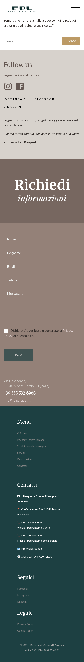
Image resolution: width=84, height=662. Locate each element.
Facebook (22, 588)
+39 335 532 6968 (32, 522)
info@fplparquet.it (31, 548)
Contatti (22, 465)
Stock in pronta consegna (31, 446)
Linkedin (22, 601)
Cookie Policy (25, 630)
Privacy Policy (25, 624)
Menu (75, 9)
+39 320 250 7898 (32, 535)
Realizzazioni (24, 459)
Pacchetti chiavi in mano (31, 439)
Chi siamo (22, 433)
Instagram (23, 595)
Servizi (21, 452)
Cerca (71, 41)
